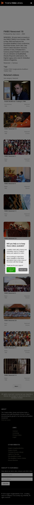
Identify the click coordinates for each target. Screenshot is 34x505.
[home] (15, 3)
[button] (31, 3)
